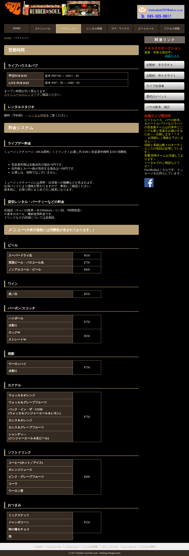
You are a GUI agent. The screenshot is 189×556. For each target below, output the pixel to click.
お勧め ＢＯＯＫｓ (159, 64)
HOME (16, 28)
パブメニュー (68, 28)
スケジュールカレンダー (20, 94)
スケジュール (42, 28)
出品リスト (172, 55)
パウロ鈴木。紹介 (158, 107)
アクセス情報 (172, 28)
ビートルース (146, 28)
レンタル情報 (94, 28)
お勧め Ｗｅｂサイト (161, 75)
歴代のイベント (156, 96)
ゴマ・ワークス (120, 28)
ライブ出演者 (155, 86)
